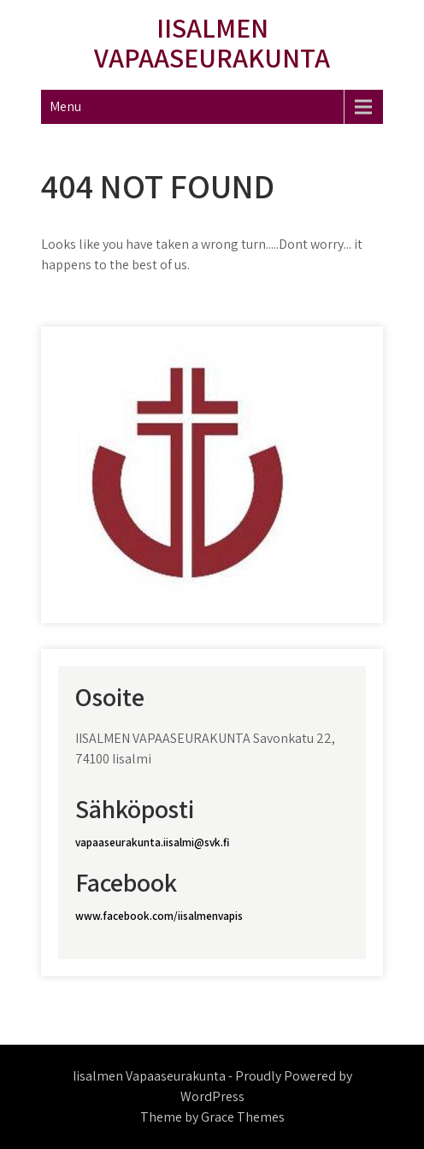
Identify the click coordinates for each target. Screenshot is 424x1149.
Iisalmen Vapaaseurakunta (212, 42)
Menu (65, 106)
